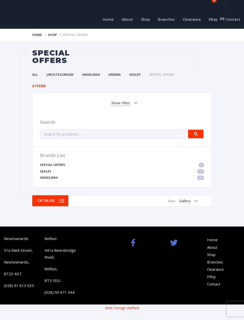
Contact (233, 19)
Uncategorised (60, 74)
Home (108, 19)
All (35, 74)
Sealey (135, 74)
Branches (166, 19)
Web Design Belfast (122, 307)
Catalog (46, 200)
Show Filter (120, 102)
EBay (213, 19)
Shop (145, 19)
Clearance (192, 19)
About (127, 19)
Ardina (115, 74)
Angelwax (91, 74)
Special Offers (161, 74)
